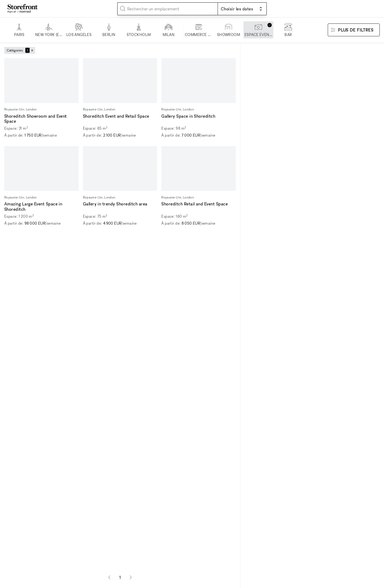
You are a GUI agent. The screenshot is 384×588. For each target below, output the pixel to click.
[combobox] (167, 8)
